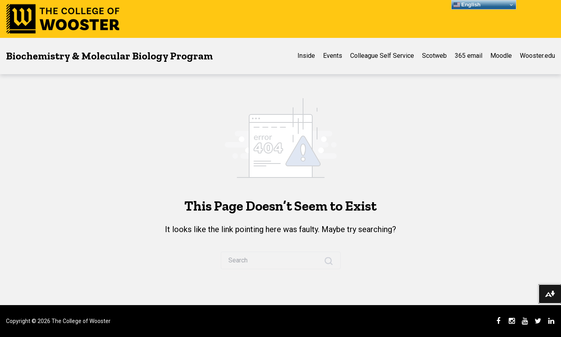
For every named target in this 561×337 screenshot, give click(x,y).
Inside (306, 55)
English (467, 5)
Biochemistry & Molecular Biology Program (109, 55)
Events (332, 55)
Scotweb (434, 55)
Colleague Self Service (382, 55)
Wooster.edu (537, 55)
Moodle (501, 55)
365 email (468, 55)
